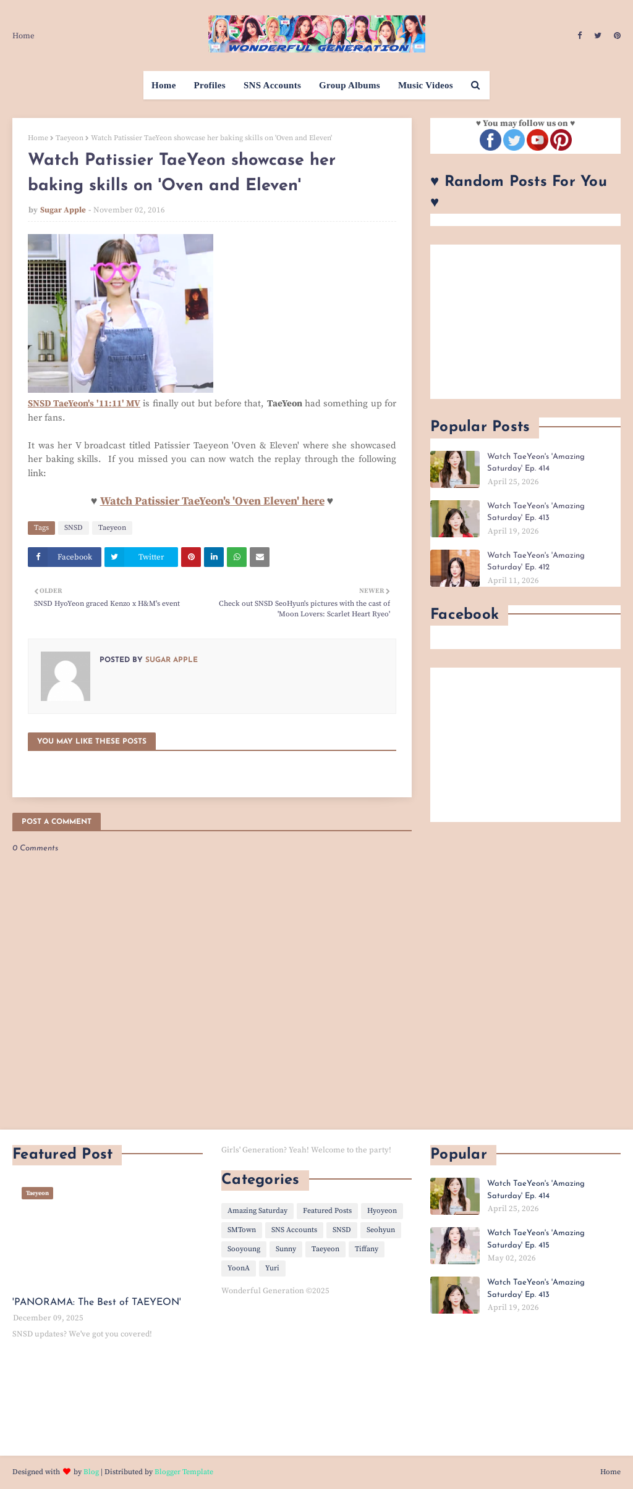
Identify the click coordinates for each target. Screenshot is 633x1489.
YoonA (238, 1268)
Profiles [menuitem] (210, 85)
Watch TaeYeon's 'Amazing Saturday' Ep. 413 (536, 512)
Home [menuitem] (163, 85)
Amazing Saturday (257, 1210)
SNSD (73, 527)
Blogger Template (184, 1472)
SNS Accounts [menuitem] (272, 85)
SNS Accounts (294, 1230)
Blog (91, 1472)
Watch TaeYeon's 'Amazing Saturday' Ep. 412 (536, 562)
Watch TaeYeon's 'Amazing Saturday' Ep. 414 (536, 463)
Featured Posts (327, 1210)
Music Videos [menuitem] (425, 85)
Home (23, 36)
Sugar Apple (63, 210)
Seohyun (381, 1230)
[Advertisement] (525, 322)
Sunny (286, 1249)
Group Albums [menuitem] (349, 85)
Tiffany (366, 1249)
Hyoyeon (382, 1210)
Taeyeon (69, 138)
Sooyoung (243, 1249)
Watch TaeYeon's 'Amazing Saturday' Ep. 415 (536, 1239)
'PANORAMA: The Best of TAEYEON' (96, 1302)
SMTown (241, 1230)
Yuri (272, 1268)
